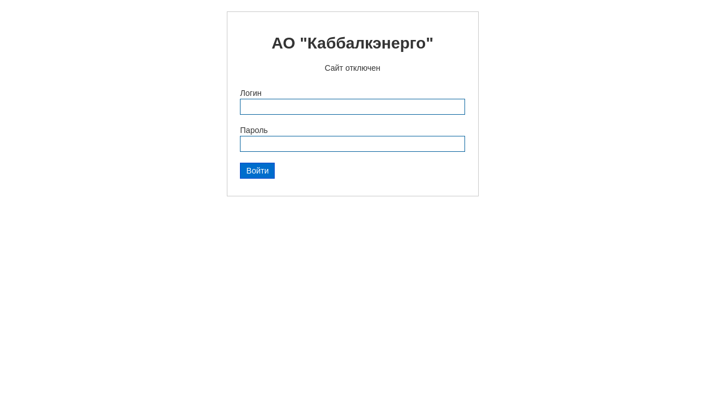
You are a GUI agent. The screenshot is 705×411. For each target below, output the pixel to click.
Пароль (254, 130)
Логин (251, 93)
